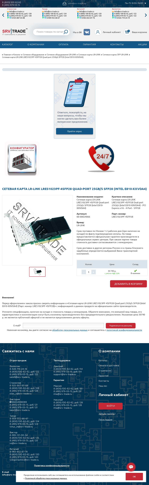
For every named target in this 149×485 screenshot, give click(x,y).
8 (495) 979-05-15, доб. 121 (24, 405)
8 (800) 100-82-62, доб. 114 (68, 369)
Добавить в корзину (128, 283)
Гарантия (89, 45)
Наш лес (103, 386)
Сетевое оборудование (33, 54)
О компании (35, 45)
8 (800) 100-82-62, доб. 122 (125, 13)
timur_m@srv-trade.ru (21, 427)
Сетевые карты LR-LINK (89, 54)
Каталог (7, 45)
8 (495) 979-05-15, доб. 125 (24, 441)
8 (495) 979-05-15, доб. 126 (68, 405)
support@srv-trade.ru (65, 374)
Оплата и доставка (109, 366)
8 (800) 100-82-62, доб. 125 (24, 438)
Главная (7, 54)
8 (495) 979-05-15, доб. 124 (55, 15)
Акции (142, 45)
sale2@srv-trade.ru (20, 410)
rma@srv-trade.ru (63, 394)
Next (146, 15)
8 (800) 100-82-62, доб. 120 (90, 13)
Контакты (117, 45)
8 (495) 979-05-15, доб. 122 (125, 15)
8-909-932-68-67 (53, 18)
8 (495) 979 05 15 (11, 5)
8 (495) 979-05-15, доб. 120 (90, 15)
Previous (3, 15)
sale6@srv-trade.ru (20, 377)
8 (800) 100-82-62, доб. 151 (68, 389)
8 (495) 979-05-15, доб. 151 (67, 391)
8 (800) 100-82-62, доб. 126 (68, 403)
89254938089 (19, 402)
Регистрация (105, 420)
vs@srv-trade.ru (18, 443)
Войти (111, 406)
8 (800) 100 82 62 (11, 2)
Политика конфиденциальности (51, 466)
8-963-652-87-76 (88, 18)
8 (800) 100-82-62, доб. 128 (20, 13)
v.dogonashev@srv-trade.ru (24, 460)
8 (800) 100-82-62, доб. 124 (55, 13)
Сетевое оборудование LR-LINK (61, 54)
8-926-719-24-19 (123, 18)
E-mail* (17, 325)
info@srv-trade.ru (16, 11)
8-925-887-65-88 (18, 18)
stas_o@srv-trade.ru (20, 394)
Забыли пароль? (107, 414)
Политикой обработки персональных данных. (46, 478)
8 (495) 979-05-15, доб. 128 (20, 15)
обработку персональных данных (70, 329)
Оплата (63, 45)
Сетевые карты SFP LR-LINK (115, 54)
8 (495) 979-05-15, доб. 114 (68, 372)
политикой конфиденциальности (124, 329)
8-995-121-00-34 (19, 435)
